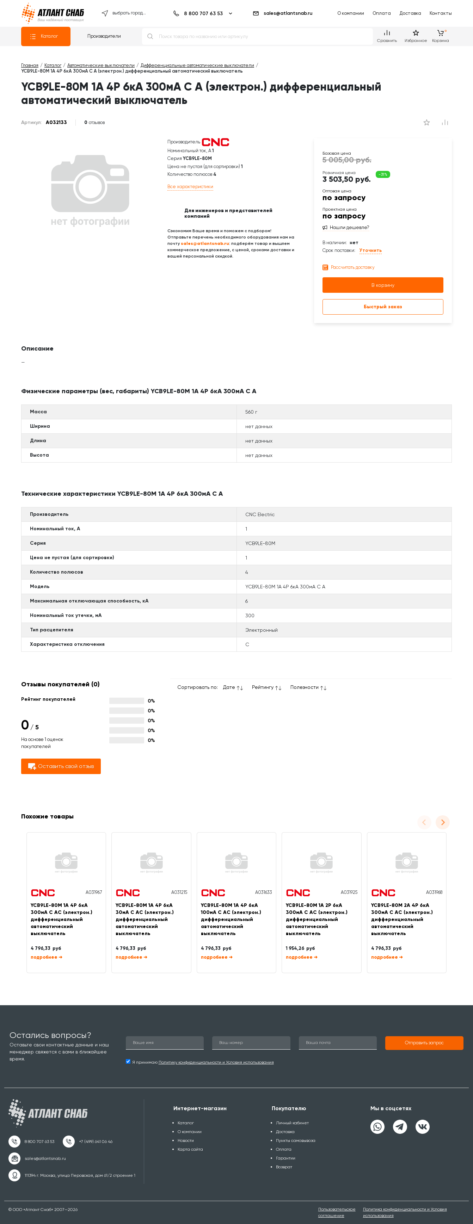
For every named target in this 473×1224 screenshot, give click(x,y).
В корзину (382, 285)
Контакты (441, 13)
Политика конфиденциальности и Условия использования (405, 1212)
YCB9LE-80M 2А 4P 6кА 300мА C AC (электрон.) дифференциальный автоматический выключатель (402, 919)
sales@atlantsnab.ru (282, 13)
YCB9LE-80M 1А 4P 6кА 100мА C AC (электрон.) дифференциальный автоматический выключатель (231, 919)
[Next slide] (443, 822)
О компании (350, 13)
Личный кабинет (292, 1122)
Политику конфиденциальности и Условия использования (216, 1062)
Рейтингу (263, 687)
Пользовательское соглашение (337, 1212)
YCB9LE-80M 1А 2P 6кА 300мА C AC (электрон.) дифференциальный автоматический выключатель (317, 919)
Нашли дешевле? (349, 227)
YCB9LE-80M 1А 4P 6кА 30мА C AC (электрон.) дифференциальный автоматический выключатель (145, 919)
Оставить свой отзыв (61, 766)
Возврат (284, 1166)
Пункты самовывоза (295, 1140)
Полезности (304, 687)
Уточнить (371, 250)
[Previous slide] (424, 822)
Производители (104, 36)
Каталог (44, 36)
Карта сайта (190, 1149)
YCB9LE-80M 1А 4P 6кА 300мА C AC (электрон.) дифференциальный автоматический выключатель (61, 919)
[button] (424, 1043)
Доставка (410, 13)
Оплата (382, 13)
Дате (229, 687)
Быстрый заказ (383, 307)
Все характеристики (190, 186)
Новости (186, 1140)
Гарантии (285, 1158)
